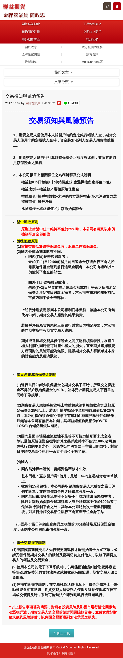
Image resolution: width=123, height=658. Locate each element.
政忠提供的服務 (92, 47)
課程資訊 (92, 54)
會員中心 (117, 6)
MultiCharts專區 (92, 61)
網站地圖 (67, 653)
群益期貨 (14, 6)
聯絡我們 (52, 653)
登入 (107, 6)
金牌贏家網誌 (31, 54)
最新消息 (31, 61)
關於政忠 (31, 47)
